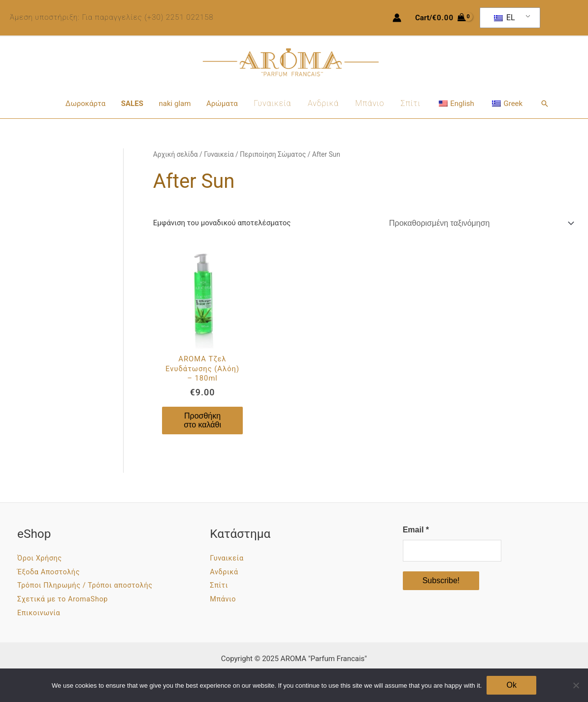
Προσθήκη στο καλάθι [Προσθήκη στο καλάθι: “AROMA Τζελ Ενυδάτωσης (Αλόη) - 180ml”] (202, 420)
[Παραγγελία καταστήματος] (480, 223)
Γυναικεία (273, 103)
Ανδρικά (322, 103)
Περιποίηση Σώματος (273, 154)
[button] (540, 103)
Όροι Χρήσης (41, 558)
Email (416, 530)
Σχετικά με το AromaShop (66, 600)
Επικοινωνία (40, 613)
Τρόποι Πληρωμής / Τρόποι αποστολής (90, 586)
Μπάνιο (368, 103)
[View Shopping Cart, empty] (440, 18)
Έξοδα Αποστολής (51, 572)
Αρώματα (223, 103)
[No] (576, 685)
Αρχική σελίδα (175, 154)
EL (504, 17)
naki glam (177, 103)
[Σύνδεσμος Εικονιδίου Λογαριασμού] (396, 17)
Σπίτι (409, 103)
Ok (511, 685)
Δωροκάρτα (89, 103)
